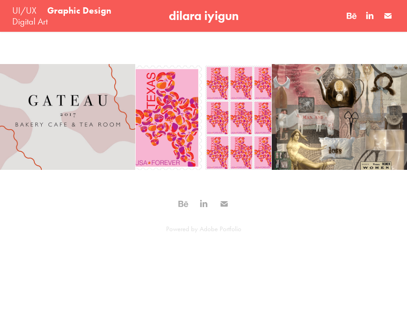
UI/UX (24, 10)
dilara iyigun (204, 15)
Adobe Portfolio (220, 229)
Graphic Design (79, 10)
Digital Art (30, 21)
